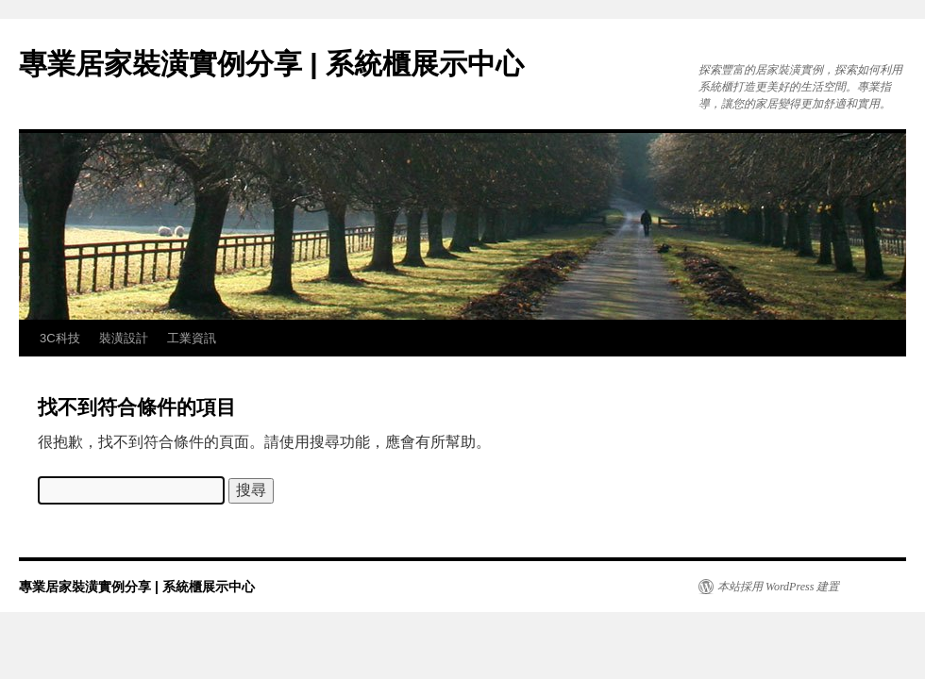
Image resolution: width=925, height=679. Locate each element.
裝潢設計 (123, 338)
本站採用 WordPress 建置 (778, 586)
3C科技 (60, 338)
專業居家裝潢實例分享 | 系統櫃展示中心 (271, 63)
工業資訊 (191, 338)
